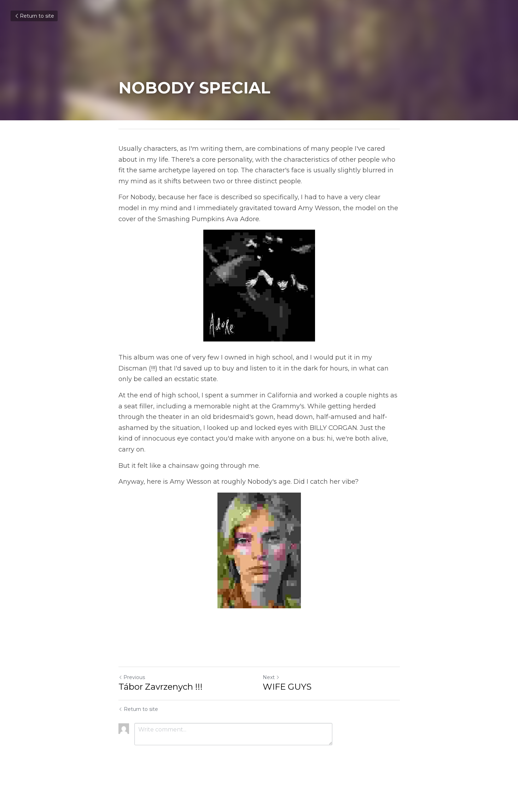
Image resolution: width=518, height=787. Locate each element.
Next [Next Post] (271, 677)
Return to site (34, 16)
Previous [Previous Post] (131, 677)
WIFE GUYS (287, 687)
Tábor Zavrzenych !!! (160, 687)
